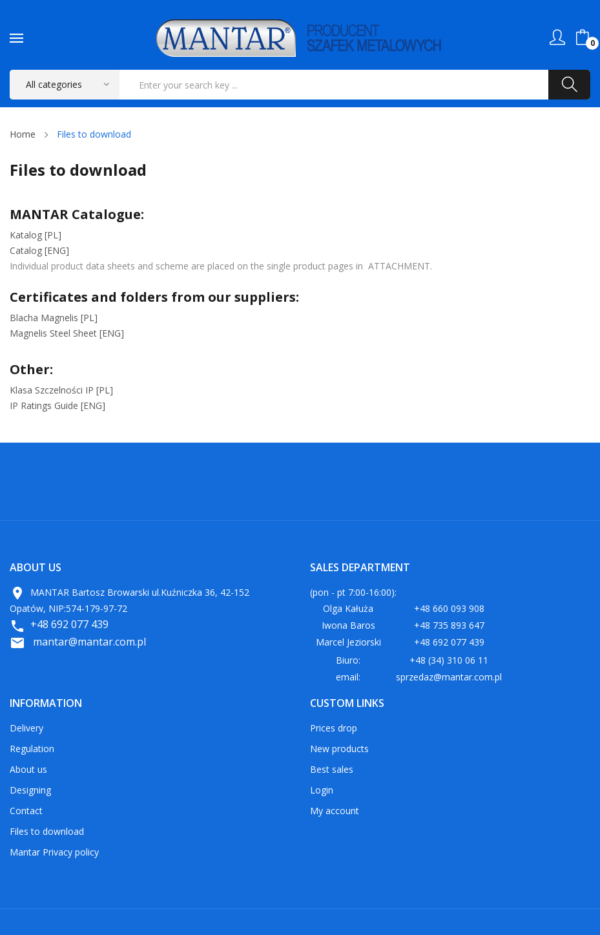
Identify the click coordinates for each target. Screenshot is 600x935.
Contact (26, 810)
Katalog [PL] (35, 235)
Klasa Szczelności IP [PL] (61, 390)
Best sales (331, 769)
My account (334, 810)
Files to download (47, 831)
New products (339, 748)
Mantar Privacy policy (54, 852)
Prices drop (333, 728)
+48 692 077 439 (69, 624)
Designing (30, 790)
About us (28, 769)
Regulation (32, 748)
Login (321, 790)
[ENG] (67, 333)
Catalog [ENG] (39, 250)
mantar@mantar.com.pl (89, 642)
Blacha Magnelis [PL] (54, 317)
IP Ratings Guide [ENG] (57, 405)
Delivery (26, 728)
